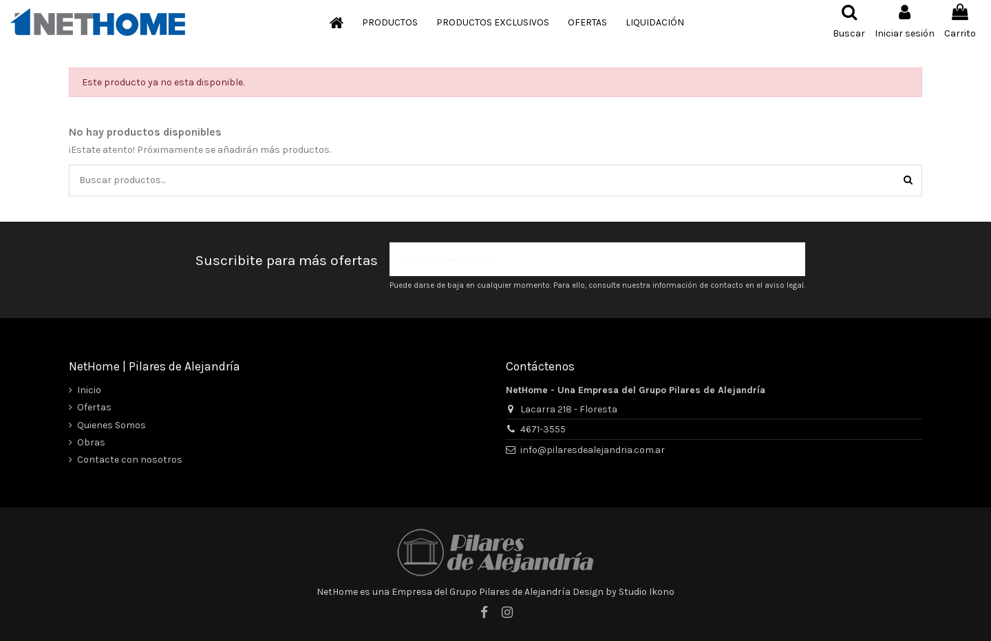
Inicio (89, 390)
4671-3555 (543, 429)
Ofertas (94, 407)
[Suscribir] (790, 259)
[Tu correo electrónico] (583, 259)
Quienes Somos (111, 425)
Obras (91, 442)
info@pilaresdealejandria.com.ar (592, 450)
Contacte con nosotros (129, 459)
